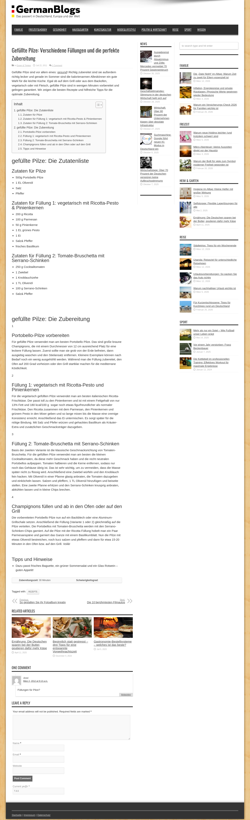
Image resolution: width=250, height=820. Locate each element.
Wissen (201, 29)
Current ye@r (21, 787)
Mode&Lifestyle (126, 29)
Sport (187, 29)
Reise (175, 29)
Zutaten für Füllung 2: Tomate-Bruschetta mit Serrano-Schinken (60, 123)
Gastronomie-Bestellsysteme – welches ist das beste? (113, 643)
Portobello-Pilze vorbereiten (39, 131)
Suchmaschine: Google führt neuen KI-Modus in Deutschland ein (155, 141)
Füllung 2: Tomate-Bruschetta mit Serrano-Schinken (53, 140)
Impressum (31, 816)
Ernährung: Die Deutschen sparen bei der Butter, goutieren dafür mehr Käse (29, 645)
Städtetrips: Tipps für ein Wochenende (214, 245)
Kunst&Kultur (102, 29)
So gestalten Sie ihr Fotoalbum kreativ (43, 601)
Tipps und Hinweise (34, 148)
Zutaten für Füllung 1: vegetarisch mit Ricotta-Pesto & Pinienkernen (62, 118)
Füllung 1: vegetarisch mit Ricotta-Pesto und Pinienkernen (57, 136)
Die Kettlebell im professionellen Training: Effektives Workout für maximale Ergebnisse (211, 362)
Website (17, 766)
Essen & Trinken (24, 65)
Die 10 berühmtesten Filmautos (101, 601)
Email (16, 755)
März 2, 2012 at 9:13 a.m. (35, 681)
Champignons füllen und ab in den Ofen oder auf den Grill (57, 144)
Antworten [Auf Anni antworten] (126, 694)
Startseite (17, 816)
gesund (62, 72)
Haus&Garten (80, 29)
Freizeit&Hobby (38, 29)
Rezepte (33, 592)
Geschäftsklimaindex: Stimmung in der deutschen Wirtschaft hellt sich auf (155, 95)
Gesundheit (59, 29)
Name (16, 744)
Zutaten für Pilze (32, 114)
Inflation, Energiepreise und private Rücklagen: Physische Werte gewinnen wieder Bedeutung (215, 92)
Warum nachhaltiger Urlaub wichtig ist (214, 288)
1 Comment (57, 65)
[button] (97, 105)
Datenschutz (46, 816)
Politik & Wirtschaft (154, 29)
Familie (18, 29)
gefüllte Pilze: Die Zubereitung (35, 127)
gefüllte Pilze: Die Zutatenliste (35, 110)
